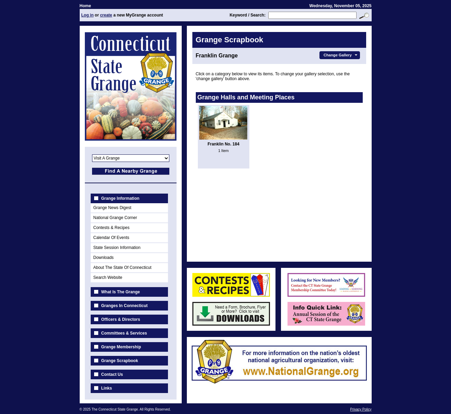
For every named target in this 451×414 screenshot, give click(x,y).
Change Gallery (341, 55)
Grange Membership (121, 347)
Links (106, 388)
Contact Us (112, 374)
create (106, 15)
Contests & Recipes (111, 227)
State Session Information (116, 247)
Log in (87, 15)
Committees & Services (124, 333)
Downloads (103, 257)
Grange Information (120, 198)
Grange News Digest (112, 207)
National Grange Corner (115, 217)
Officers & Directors (120, 319)
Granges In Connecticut (124, 305)
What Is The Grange (120, 292)
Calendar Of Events (111, 237)
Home (85, 5)
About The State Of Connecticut (122, 267)
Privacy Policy (360, 409)
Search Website (108, 277)
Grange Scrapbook (119, 360)
